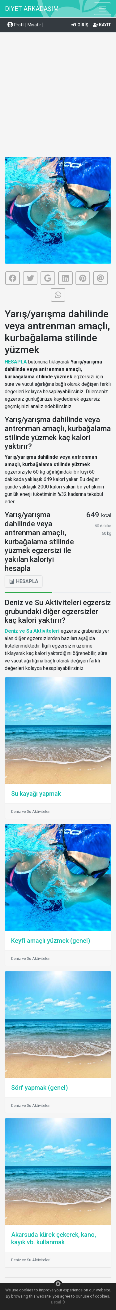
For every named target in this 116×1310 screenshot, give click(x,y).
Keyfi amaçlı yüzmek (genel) (50, 940)
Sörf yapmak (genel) (39, 1087)
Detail (58, 1302)
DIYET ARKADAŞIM (32, 8)
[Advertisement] (58, 96)
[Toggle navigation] (102, 8)
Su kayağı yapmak (36, 793)
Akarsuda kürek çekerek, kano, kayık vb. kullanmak (53, 1238)
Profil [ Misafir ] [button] (25, 24)
